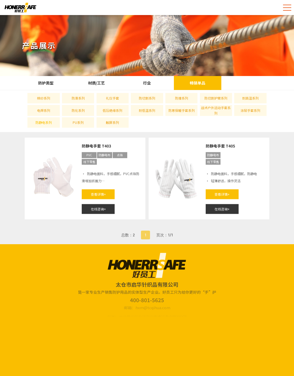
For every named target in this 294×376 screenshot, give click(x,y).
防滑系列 (78, 98)
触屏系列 (112, 122)
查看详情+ (98, 195)
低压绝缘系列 (112, 110)
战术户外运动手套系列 (216, 110)
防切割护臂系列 (215, 98)
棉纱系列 (43, 98)
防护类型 (45, 83)
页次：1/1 (164, 238)
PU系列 (78, 122)
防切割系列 (147, 98)
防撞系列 (181, 98)
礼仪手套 (112, 98)
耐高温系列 (250, 98)
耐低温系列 (147, 110)
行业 (147, 83)
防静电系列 (43, 122)
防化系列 (78, 110)
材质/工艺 (96, 83)
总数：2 (128, 238)
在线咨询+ (98, 209)
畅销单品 (197, 83)
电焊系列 (43, 110)
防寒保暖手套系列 (181, 110)
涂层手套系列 (250, 110)
